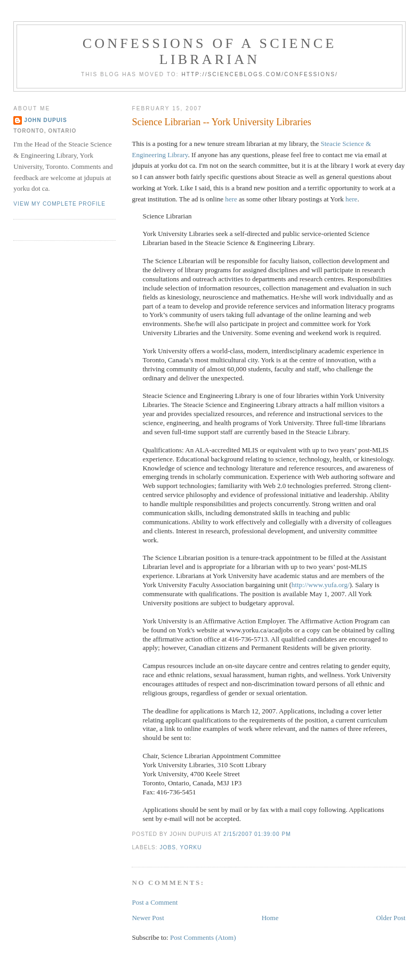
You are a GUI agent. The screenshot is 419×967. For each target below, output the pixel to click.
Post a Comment (155, 902)
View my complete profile (59, 204)
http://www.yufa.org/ (321, 585)
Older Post (390, 918)
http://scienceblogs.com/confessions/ (259, 74)
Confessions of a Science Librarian (210, 51)
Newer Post (148, 918)
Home (270, 918)
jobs (167, 847)
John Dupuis (45, 120)
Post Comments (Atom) (203, 937)
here (231, 199)
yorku (191, 847)
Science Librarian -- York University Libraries (221, 122)
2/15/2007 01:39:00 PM (257, 834)
